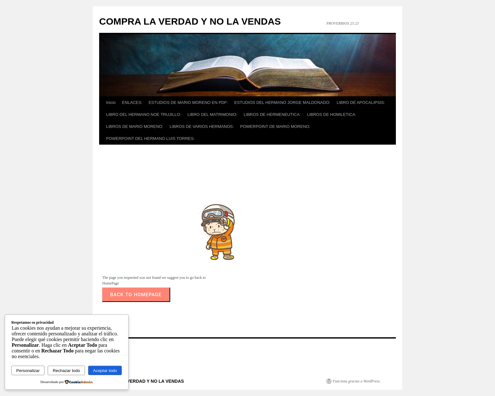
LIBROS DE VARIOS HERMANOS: (202, 126)
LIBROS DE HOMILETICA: (331, 114)
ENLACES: (132, 102)
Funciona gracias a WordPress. (356, 381)
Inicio (111, 102)
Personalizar (28, 370)
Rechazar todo (66, 370)
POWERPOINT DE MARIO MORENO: (275, 126)
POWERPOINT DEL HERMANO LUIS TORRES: (150, 138)
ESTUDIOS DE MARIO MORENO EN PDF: (188, 102)
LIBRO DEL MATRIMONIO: (212, 114)
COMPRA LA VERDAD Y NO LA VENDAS (190, 21)
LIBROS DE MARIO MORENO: (134, 126)
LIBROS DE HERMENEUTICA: (272, 114)
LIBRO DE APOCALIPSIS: (361, 102)
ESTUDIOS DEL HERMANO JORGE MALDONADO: (282, 102)
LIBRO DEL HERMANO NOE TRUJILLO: (143, 114)
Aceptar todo (105, 370)
